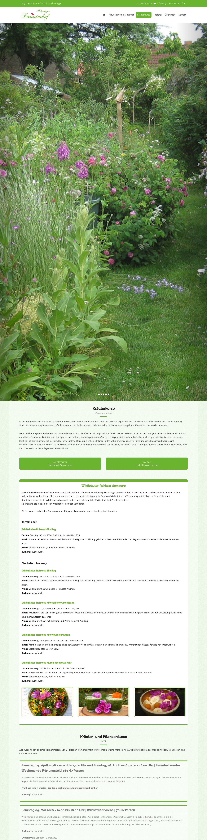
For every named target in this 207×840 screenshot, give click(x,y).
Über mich (170, 14)
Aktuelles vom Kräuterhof (121, 14)
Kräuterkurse (143, 14)
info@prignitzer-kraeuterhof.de (171, 3)
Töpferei (157, 14)
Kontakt (182, 14)
